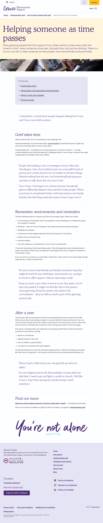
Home (55, 451)
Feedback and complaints (45, 507)
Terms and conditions (25, 507)
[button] (10, 2)
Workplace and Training (62, 461)
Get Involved (58, 465)
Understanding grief (77, 407)
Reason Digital (95, 507)
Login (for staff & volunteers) (16, 493)
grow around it (53, 143)
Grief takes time (28, 86)
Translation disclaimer (12, 483)
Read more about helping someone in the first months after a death (40, 403)
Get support (57, 455)
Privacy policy (9, 507)
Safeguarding (9, 511)
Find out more (27, 100)
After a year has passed (32, 95)
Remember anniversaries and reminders (40, 90)
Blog (55, 472)
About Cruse (58, 469)
